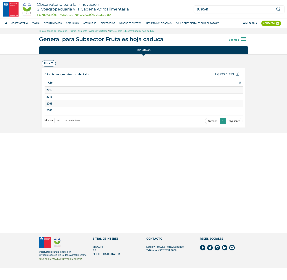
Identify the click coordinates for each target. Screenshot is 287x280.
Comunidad (72, 23)
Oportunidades (53, 23)
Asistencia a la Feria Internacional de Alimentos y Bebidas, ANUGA (77, 162)
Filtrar (48, 63)
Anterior (212, 227)
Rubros (72, 31)
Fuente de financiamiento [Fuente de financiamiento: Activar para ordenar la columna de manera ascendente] (226, 84)
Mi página (250, 23)
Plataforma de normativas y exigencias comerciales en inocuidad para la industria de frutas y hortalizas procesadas (78, 133)
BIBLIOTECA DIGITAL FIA (106, 266)
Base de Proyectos (130, 23)
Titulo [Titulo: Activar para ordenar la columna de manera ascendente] (65, 86)
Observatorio (19, 23)
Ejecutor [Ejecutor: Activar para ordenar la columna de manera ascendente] (196, 86)
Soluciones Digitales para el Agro (197, 23)
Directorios (108, 23)
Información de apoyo (159, 23)
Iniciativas (143, 50)
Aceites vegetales (98, 31)
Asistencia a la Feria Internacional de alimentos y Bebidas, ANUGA (77, 195)
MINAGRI (98, 259)
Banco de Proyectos (57, 31)
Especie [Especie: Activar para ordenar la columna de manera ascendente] (107, 86)
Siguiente (234, 227)
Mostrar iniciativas (62, 227)
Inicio (42, 31)
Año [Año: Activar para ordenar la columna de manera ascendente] (50, 86)
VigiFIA (35, 23)
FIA (94, 262)
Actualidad (89, 23)
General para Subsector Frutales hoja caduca (132, 31)
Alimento (82, 31)
